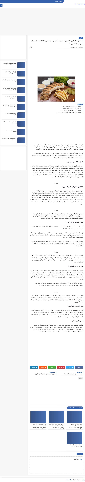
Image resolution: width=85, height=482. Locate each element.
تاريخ (81, 38)
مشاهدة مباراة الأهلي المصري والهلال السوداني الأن (69, 112)
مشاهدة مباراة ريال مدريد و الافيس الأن (71, 106)
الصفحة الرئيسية (58, 1)
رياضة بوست (80, 4)
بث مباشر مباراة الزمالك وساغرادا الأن (72, 108)
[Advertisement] (42, 22)
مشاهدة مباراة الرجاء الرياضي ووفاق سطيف (70, 110)
